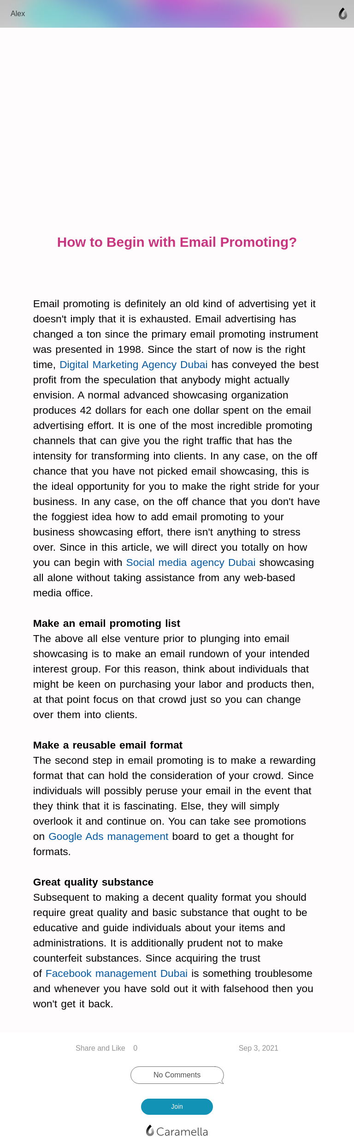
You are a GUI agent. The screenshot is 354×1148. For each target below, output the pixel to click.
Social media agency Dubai (191, 562)
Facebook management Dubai (117, 973)
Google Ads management (108, 836)
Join (177, 1106)
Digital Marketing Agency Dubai (133, 364)
